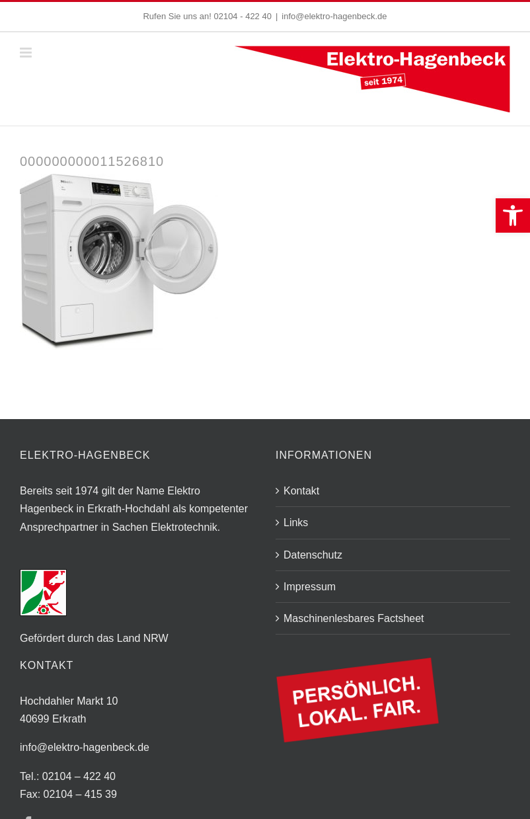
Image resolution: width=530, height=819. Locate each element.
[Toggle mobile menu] (27, 52)
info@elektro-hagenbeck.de (334, 16)
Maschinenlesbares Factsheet (354, 618)
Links (296, 522)
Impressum (310, 586)
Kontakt (301, 490)
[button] (513, 215)
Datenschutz (313, 555)
